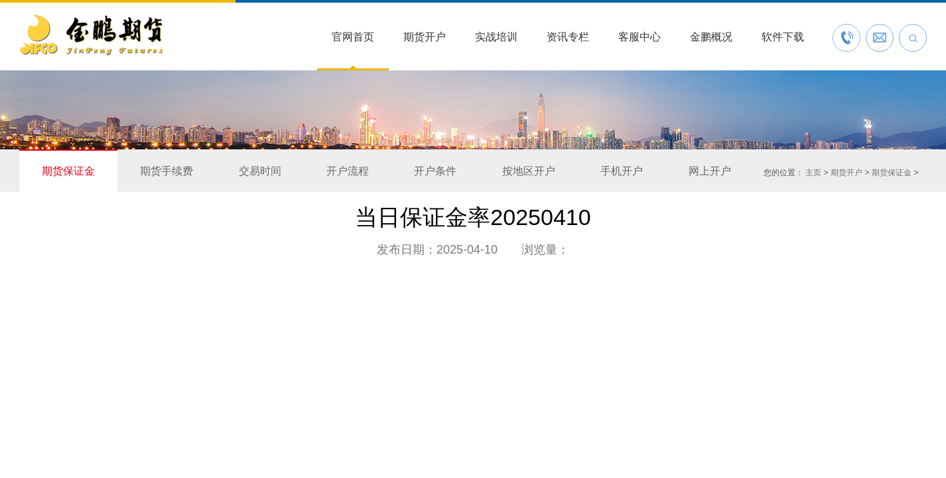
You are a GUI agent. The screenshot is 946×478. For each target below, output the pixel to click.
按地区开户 (528, 171)
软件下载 (783, 36)
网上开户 (710, 171)
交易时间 (260, 171)
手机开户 (621, 171)
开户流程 (347, 171)
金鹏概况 (711, 36)
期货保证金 (68, 171)
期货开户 (424, 36)
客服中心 (639, 36)
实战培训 (496, 36)
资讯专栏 (568, 36)
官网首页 (353, 36)
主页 (813, 172)
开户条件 (435, 171)
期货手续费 (166, 171)
